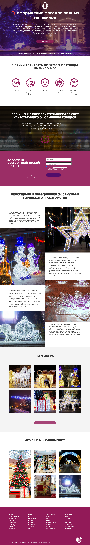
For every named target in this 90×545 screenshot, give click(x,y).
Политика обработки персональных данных (40, 542)
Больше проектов (45, 422)
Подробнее (45, 41)
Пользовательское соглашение (17, 542)
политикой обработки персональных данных (57, 169)
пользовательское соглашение (60, 167)
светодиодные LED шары (69, 265)
